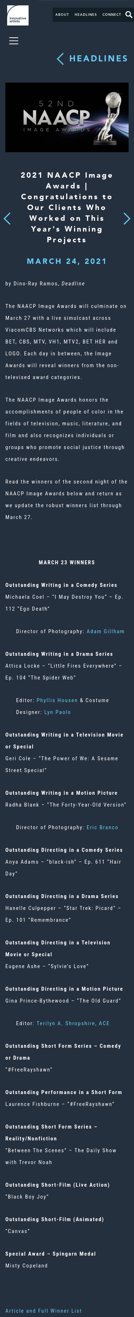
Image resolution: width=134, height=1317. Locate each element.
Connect (112, 15)
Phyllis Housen (57, 700)
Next (125, 215)
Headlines (86, 15)
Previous (7, 217)
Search (129, 14)
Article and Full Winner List (43, 1311)
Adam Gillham (106, 631)
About (62, 15)
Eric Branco (103, 827)
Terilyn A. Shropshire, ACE (73, 1023)
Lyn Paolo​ (57, 712)
